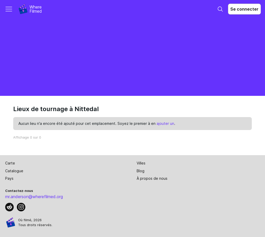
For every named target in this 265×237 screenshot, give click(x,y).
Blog (140, 171)
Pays (9, 178)
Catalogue (14, 171)
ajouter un (165, 123)
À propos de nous (152, 178)
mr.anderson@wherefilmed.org (34, 196)
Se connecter (244, 9)
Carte (10, 163)
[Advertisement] (132, 57)
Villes (141, 163)
